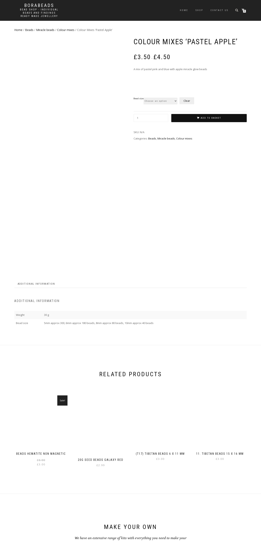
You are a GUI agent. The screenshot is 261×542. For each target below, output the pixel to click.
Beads (29, 30)
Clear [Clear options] (187, 101)
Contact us (219, 10)
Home (184, 10)
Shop (199, 10)
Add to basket (211, 118)
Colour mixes (65, 30)
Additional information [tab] (36, 162)
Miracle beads (45, 30)
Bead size (139, 99)
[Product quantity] (151, 118)
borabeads (39, 5)
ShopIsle (19, 536)
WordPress (42, 536)
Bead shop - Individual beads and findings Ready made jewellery (39, 13)
